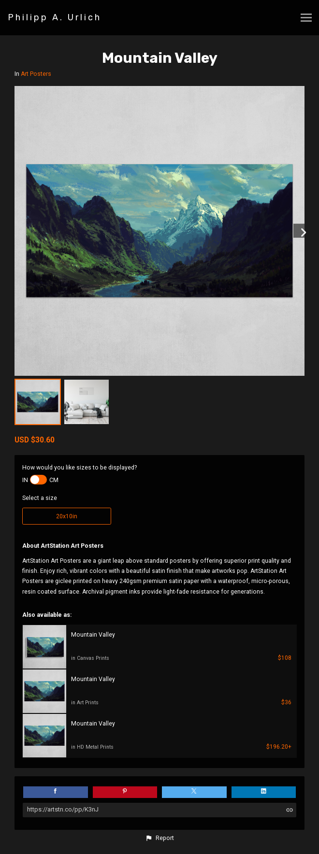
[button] (159, 838)
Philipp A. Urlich (55, 17)
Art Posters (36, 74)
